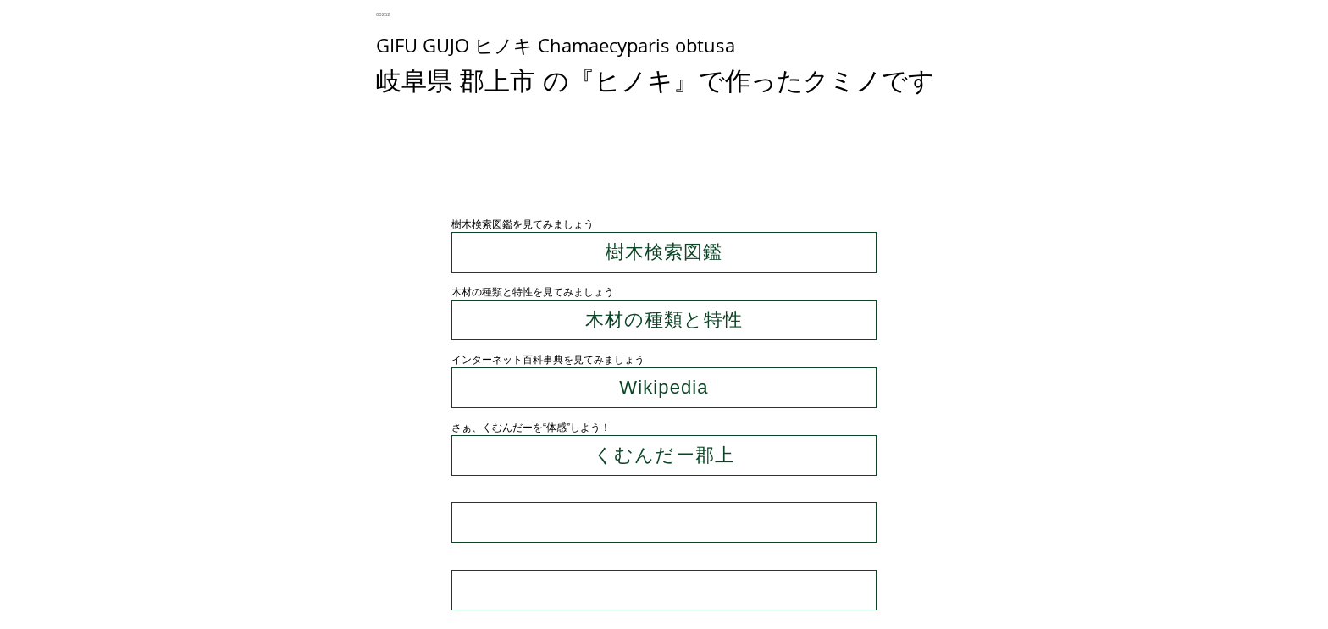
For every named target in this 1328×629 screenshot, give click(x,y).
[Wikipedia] (664, 387)
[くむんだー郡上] (664, 455)
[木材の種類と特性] (664, 320)
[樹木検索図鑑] (664, 252)
